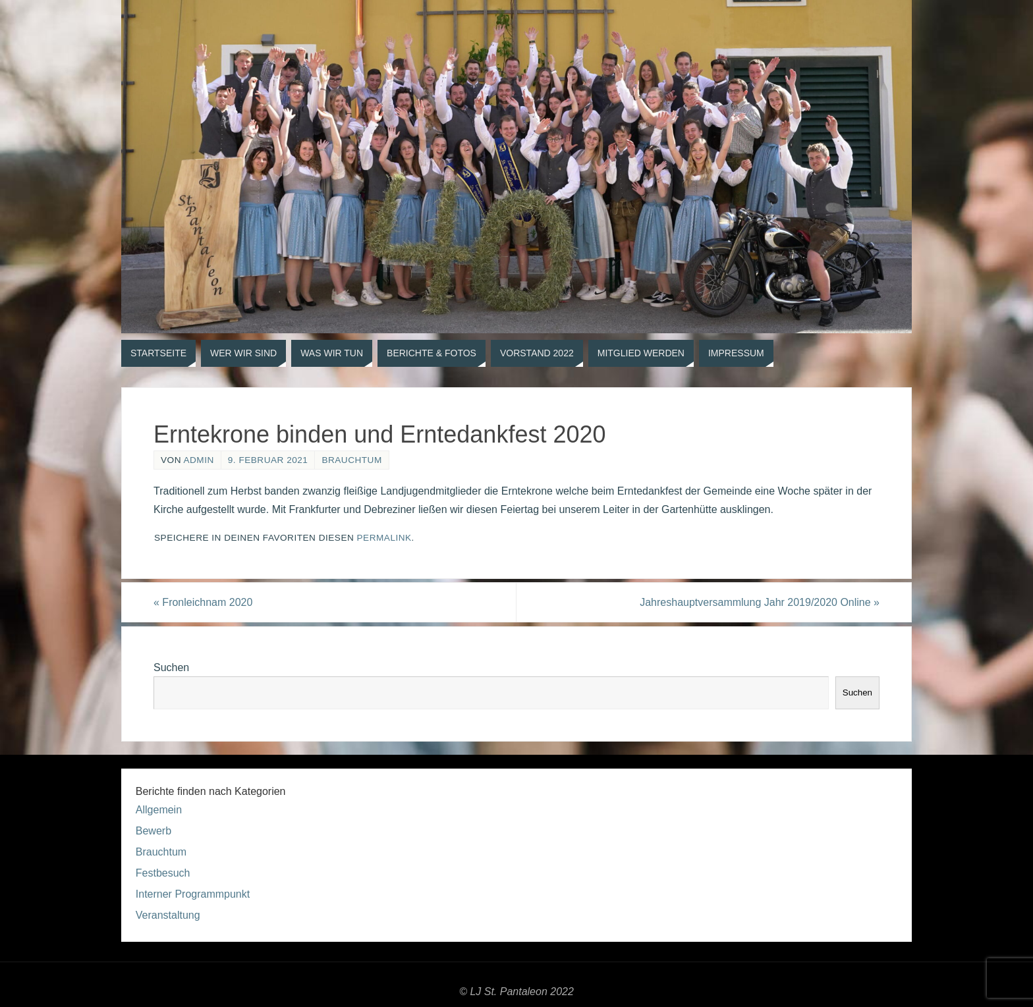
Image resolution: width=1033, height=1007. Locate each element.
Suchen (171, 667)
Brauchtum (351, 460)
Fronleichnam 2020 (203, 602)
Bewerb (153, 830)
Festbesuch (163, 873)
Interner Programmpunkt (193, 894)
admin (198, 460)
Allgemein (159, 809)
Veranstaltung (168, 915)
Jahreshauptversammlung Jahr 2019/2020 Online (759, 602)
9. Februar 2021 (268, 460)
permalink (384, 538)
